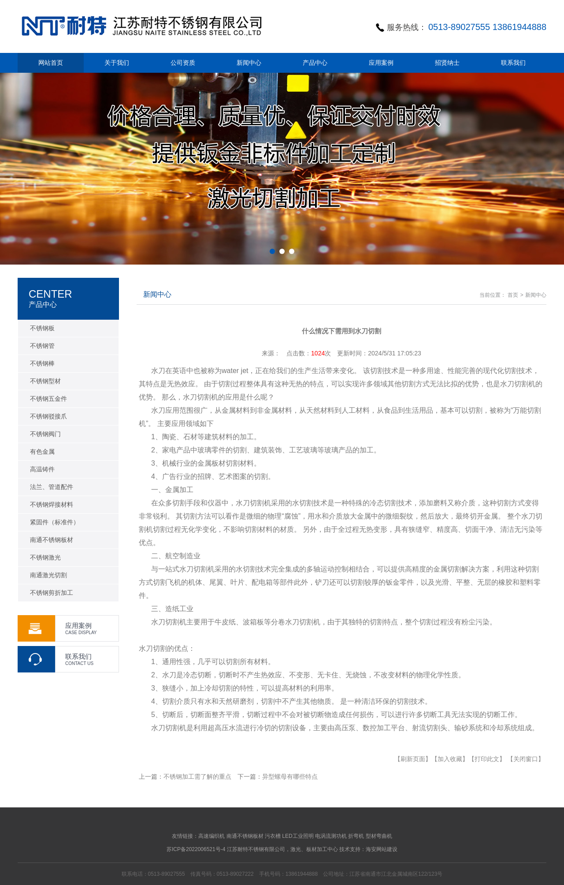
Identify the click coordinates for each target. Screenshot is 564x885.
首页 (513, 295)
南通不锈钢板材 (244, 836)
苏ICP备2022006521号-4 (196, 849)
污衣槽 (273, 836)
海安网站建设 (381, 849)
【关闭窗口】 (525, 758)
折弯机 (356, 836)
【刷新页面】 (412, 758)
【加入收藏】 (449, 758)
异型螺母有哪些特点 (290, 776)
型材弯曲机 (379, 836)
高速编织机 (211, 836)
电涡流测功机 (331, 836)
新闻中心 (535, 295)
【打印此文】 (486, 758)
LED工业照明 (297, 836)
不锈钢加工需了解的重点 (197, 776)
